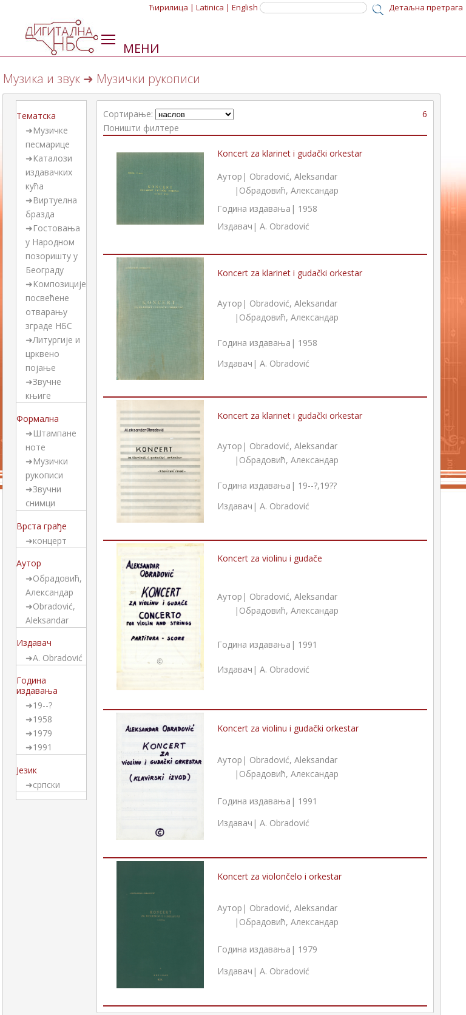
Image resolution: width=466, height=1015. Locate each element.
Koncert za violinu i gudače (269, 558)
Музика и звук (41, 78)
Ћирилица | (171, 7)
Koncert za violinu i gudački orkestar (288, 728)
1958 (42, 719)
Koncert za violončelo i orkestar (279, 876)
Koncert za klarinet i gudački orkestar (289, 153)
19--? (42, 705)
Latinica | (213, 7)
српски (46, 784)
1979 (42, 733)
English (245, 7)
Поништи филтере (141, 128)
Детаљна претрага (426, 7)
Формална (37, 418)
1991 (42, 747)
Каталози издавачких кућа (48, 172)
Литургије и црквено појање (52, 353)
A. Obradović (58, 658)
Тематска (36, 115)
